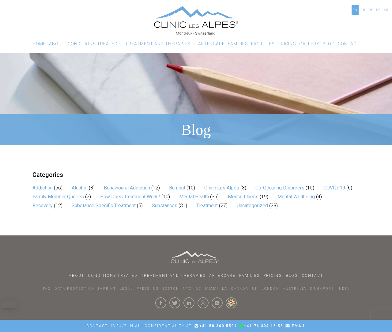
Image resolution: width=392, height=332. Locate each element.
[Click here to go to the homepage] (196, 20)
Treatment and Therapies (173, 275)
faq (47, 289)
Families (249, 275)
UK (255, 289)
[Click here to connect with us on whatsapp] (217, 302)
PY (378, 10)
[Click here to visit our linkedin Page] (188, 302)
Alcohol (80, 188)
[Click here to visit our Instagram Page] (203, 302)
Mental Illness (243, 197)
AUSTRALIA (294, 289)
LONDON (270, 289)
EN (354, 10)
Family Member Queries (58, 197)
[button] (95, 44)
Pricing (272, 275)
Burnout (177, 188)
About (76, 275)
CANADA (239, 289)
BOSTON (170, 289)
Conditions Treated (113, 275)
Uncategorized (252, 205)
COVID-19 (334, 188)
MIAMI (211, 289)
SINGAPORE (322, 289)
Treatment (207, 205)
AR (386, 10)
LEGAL (126, 289)
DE (371, 10)
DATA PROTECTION (74, 289)
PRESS (143, 289)
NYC (187, 289)
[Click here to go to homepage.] (196, 257)
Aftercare (222, 275)
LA (224, 289)
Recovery (42, 205)
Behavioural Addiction (127, 188)
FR (363, 10)
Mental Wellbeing (296, 197)
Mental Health (194, 197)
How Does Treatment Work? (130, 197)
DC (198, 289)
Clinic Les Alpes (221, 188)
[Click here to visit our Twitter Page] (174, 302)
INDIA (343, 289)
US (156, 289)
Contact (312, 275)
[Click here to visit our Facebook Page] (160, 302)
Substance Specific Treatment (104, 205)
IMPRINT (107, 289)
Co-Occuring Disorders (279, 188)
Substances (164, 205)
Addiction (42, 188)
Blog (292, 275)
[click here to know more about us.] (231, 302)
